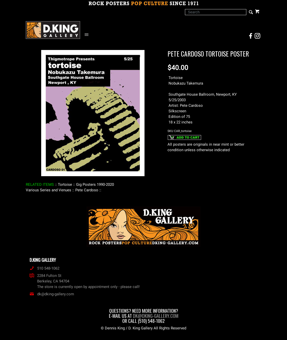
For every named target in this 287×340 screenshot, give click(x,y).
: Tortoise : (65, 184)
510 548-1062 (44, 268)
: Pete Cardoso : (86, 190)
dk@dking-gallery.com (52, 294)
